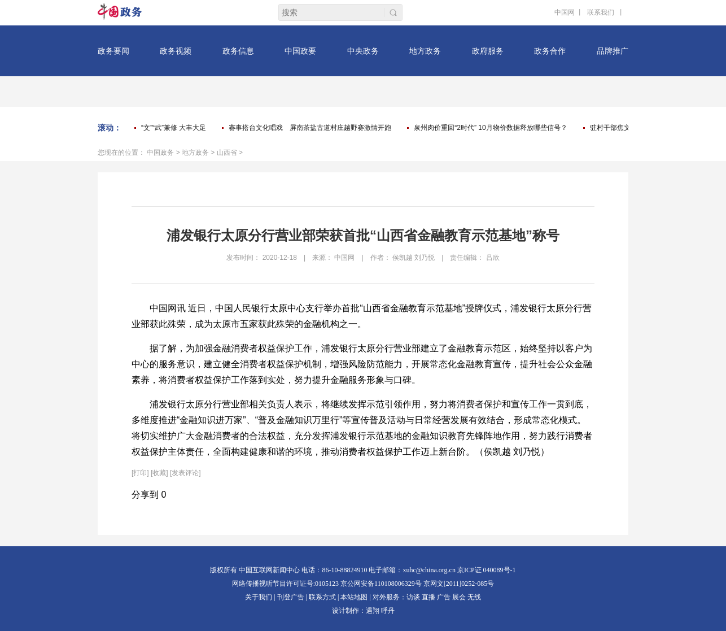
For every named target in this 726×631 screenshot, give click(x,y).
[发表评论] (185, 473)
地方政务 (195, 152)
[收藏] (159, 473)
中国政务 (160, 152)
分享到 (145, 494)
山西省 (227, 152)
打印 (140, 473)
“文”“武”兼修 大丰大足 (173, 128)
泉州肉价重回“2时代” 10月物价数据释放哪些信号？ (490, 128)
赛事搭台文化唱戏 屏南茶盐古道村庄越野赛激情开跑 (310, 128)
